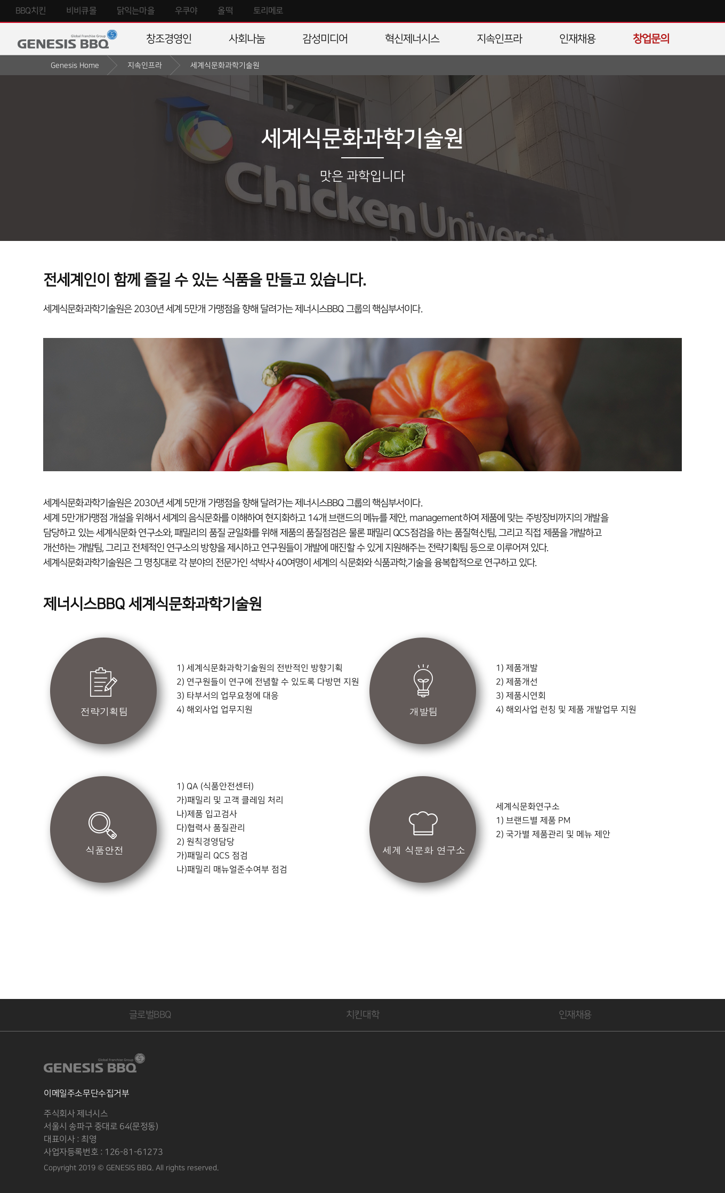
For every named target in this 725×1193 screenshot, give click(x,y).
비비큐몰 (81, 10)
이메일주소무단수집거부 (87, 1093)
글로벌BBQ (150, 1015)
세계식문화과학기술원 (225, 65)
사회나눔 (247, 39)
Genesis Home (75, 65)
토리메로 (268, 10)
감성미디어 (325, 39)
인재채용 (577, 39)
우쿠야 (186, 10)
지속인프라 (499, 39)
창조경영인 (168, 39)
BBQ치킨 (30, 10)
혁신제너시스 (412, 39)
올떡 (225, 10)
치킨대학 (362, 1015)
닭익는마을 (136, 10)
